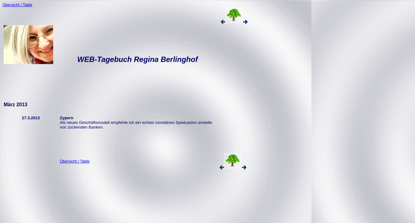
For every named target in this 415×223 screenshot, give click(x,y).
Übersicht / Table (17, 4)
